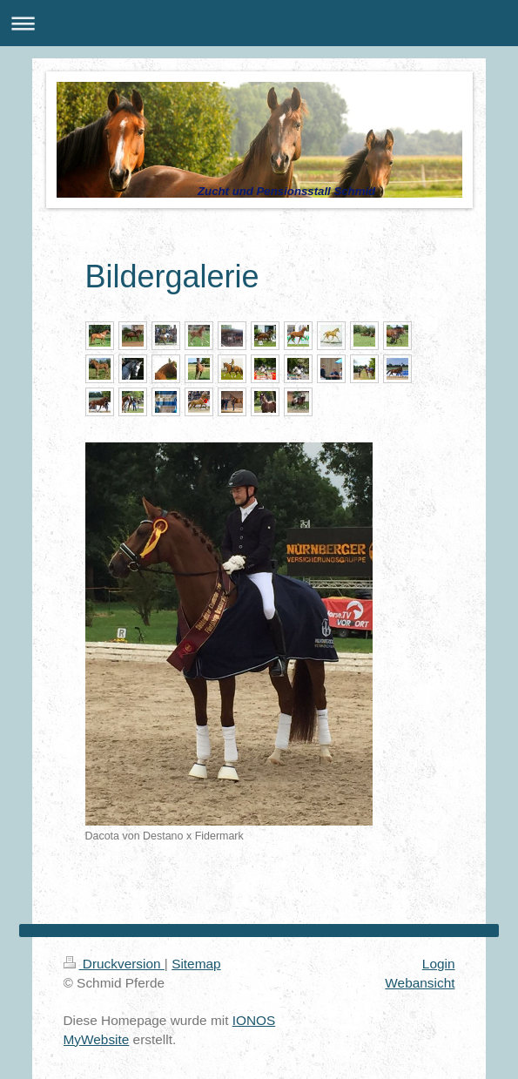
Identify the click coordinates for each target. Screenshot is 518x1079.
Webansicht (419, 982)
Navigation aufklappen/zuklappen (259, 23)
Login (438, 963)
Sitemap (196, 963)
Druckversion (114, 963)
